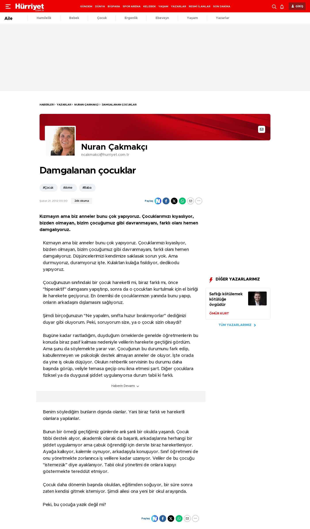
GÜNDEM (86, 6)
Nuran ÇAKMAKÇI (86, 104)
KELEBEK (149, 6)
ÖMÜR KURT (219, 313)
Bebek (74, 18)
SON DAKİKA (221, 6)
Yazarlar (222, 18)
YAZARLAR (178, 6)
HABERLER (46, 104)
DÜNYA (100, 6)
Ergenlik (131, 18)
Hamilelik (44, 18)
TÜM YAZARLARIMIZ (235, 325)
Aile (8, 18)
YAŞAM (163, 6)
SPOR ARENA (132, 6)
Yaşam (192, 18)
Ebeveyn (162, 18)
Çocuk (102, 18)
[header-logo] (29, 6)
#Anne (67, 187)
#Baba (86, 187)
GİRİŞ (299, 6)
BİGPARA (114, 6)
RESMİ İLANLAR (199, 6)
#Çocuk (48, 187)
